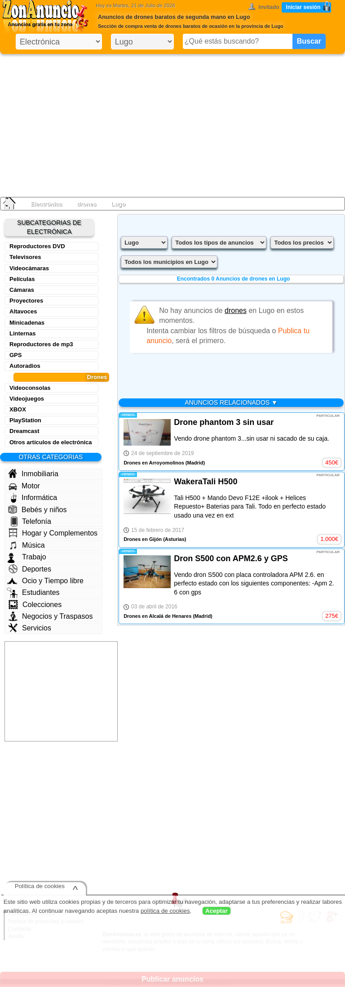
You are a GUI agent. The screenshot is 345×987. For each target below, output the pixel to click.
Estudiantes (33, 593)
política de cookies (165, 910)
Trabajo (27, 557)
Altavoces (23, 311)
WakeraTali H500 (205, 481)
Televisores (25, 257)
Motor (24, 486)
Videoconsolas (30, 387)
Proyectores (26, 300)
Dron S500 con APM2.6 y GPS (231, 558)
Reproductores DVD (37, 246)
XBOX (17, 409)
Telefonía (31, 522)
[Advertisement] (172, 124)
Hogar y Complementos (53, 532)
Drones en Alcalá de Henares (157, 616)
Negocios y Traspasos (51, 616)
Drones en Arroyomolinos (154, 462)
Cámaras (21, 289)
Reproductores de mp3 (41, 344)
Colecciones (35, 604)
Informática (34, 498)
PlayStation (25, 420)
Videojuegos (26, 398)
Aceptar (216, 910)
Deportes (30, 568)
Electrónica (46, 204)
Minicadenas (26, 322)
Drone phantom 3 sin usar (224, 422)
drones (86, 204)
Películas (22, 279)
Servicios (30, 627)
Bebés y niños (37, 509)
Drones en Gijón (143, 539)
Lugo (118, 204)
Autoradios (24, 365)
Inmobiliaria (33, 473)
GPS (15, 355)
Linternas (22, 333)
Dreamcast (24, 431)
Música (27, 544)
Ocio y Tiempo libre (45, 581)
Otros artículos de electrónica (50, 442)
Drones (97, 377)
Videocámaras (29, 268)
